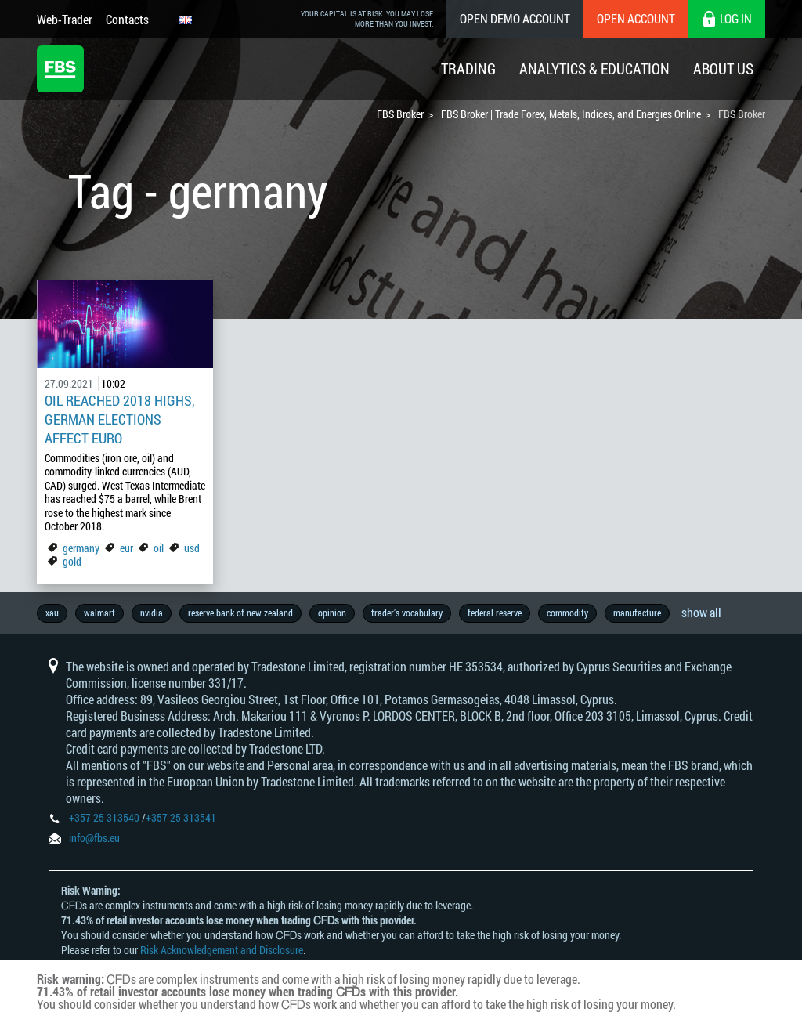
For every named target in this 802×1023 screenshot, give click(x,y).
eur (126, 547)
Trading (468, 68)
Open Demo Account (515, 18)
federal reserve (495, 612)
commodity (567, 612)
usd (192, 547)
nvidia (151, 612)
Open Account (636, 18)
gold (72, 561)
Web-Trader (64, 19)
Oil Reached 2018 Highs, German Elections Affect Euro (119, 419)
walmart (99, 612)
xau (52, 612)
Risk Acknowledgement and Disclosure (221, 949)
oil (159, 547)
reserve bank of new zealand (240, 612)
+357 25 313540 (104, 817)
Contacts (127, 19)
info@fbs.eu (94, 837)
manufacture (637, 612)
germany (81, 547)
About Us (723, 68)
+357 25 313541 (181, 817)
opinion (332, 612)
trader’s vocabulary (407, 612)
